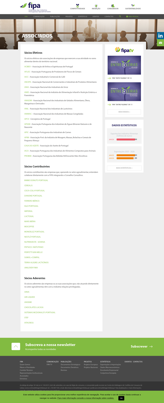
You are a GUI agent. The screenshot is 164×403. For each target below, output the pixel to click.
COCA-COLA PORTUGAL (34, 191)
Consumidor (112, 7)
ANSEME (28, 302)
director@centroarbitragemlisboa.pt (77, 388)
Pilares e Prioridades (27, 367)
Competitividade (77, 7)
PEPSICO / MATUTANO (33, 247)
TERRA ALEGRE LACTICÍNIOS (36, 263)
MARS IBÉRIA (29, 222)
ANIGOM (28, 101)
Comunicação (53, 362)
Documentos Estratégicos (70, 365)
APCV (26, 119)
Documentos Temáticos (70, 367)
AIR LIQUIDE (29, 297)
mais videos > (124, 112)
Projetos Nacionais (91, 367)
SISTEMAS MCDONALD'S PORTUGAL (39, 313)
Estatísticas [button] (82, 16)
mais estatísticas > (124, 168)
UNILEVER (28, 268)
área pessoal (132, 16)
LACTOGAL (29, 216)
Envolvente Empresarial (109, 370)
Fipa (21, 362)
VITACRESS (29, 323)
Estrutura (23, 379)
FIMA (35, 268)
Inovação (96, 7)
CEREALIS (28, 186)
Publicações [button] (55, 16)
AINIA (26, 292)
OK (121, 398)
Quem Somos (25, 365)
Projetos (88, 362)
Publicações (66, 362)
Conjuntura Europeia (108, 373)
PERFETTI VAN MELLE (33, 252)
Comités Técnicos (26, 370)
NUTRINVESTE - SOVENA (34, 242)
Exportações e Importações (110, 365)
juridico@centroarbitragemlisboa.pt (102, 388)
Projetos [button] (69, 16)
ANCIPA (27, 82)
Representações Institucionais (31, 373)
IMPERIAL (28, 211)
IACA (26, 151)
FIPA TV (49, 365)
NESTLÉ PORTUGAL (32, 237)
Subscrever (139, 346)
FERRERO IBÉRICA (31, 201)
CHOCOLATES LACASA (33, 307)
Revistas (64, 370)
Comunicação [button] (38, 16)
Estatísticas (105, 362)
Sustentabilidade (133, 7)
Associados (24, 376)
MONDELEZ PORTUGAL (34, 232)
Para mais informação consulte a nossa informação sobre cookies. (85, 398)
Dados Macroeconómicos (110, 367)
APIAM (27, 124)
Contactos (109, 16)
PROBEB (27, 156)
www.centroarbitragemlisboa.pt (36, 388)
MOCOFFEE (29, 227)
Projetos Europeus (91, 365)
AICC (26, 77)
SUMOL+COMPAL (32, 258)
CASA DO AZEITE (31, 146)
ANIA (26, 87)
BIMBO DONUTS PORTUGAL (36, 180)
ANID (26, 92)
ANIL (26, 109)
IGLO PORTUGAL (31, 206)
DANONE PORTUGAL (33, 196)
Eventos (96, 16)
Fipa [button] (26, 16)
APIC (26, 132)
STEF (26, 318)
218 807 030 (55, 388)
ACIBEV (27, 67)
